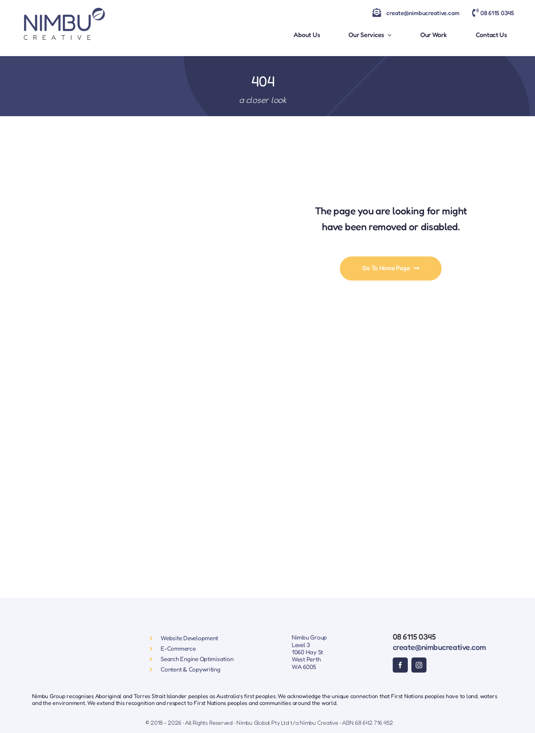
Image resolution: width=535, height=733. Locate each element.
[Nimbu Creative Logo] (64, 6)
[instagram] (418, 665)
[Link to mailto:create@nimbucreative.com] (377, 12)
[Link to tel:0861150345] (475, 12)
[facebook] (400, 665)
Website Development (189, 638)
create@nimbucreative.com (423, 13)
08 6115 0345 (497, 13)
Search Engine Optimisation (197, 659)
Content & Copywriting (191, 669)
